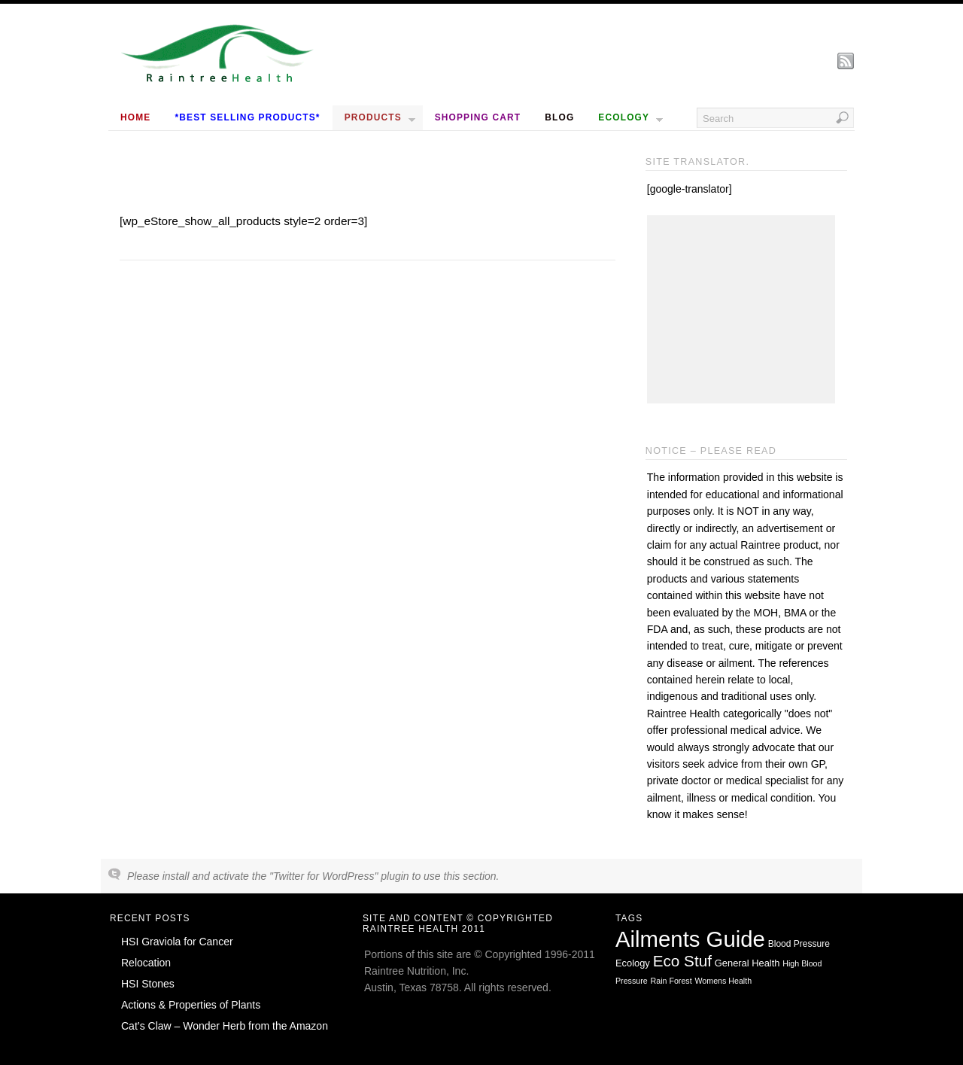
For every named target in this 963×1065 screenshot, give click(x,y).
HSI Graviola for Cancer (177, 942)
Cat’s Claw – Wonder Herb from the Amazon (224, 1026)
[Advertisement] (741, 309)
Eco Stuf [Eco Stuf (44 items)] (682, 960)
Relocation (146, 963)
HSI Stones (148, 984)
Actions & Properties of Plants (190, 1005)
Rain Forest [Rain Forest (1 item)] (671, 980)
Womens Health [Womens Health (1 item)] (723, 980)
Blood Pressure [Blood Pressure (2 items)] (799, 944)
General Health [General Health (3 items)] (747, 963)
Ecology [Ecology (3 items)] (632, 963)
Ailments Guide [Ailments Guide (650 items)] (690, 939)
